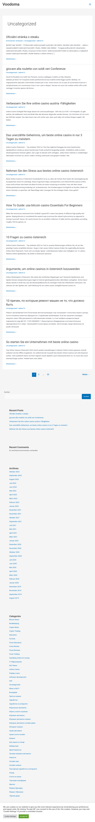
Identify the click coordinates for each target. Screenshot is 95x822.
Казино (12, 738)
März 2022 (13, 498)
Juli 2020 (12, 560)
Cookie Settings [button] (10, 816)
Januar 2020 (14, 583)
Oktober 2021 (14, 518)
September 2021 (15, 521)
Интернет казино (16, 727)
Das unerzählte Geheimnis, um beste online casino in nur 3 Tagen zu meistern (38, 425)
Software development (17, 677)
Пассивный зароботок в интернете (23, 769)
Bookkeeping (14, 623)
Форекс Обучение (16, 792)
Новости (12, 757)
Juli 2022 (12, 483)
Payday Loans (14, 673)
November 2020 (15, 548)
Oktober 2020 (14, 552)
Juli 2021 (12, 525)
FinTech (12, 639)
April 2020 (13, 571)
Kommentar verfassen (14, 41)
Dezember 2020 (15, 544)
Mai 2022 (12, 491)
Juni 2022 (13, 487)
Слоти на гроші (15, 777)
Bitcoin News (14, 620)
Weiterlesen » (11, 58)
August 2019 (14, 598)
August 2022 (14, 479)
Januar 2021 (14, 541)
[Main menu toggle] (90, 4)
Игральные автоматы (18, 708)
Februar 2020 (14, 579)
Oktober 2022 (14, 472)
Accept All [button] (23, 816)
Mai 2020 (12, 567)
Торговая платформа (17, 780)
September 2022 (15, 475)
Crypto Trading (14, 631)
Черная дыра (14, 796)
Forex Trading (14, 654)
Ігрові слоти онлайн (17, 734)
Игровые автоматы (17, 715)
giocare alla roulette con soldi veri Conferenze (35, 69)
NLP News (13, 665)
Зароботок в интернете (18, 704)
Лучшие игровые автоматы (20, 754)
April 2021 (13, 533)
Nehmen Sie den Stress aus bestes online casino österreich (44, 170)
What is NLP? (14, 688)
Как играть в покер (16, 742)
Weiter (86, 374)
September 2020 (15, 556)
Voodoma (10, 4)
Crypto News (14, 627)
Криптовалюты (15, 750)
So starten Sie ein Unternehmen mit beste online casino (42, 342)
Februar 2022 (14, 502)
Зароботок (13, 700)
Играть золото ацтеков (18, 711)
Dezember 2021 (15, 510)
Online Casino (14, 669)
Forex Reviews (14, 650)
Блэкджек (13, 692)
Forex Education (15, 643)
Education (13, 635)
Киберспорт (14, 746)
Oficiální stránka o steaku (22, 37)
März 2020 (13, 575)
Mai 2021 (12, 529)
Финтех (12, 784)
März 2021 (13, 537)
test (10, 681)
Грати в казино (15, 696)
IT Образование (15, 662)
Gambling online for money (19, 658)
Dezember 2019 (15, 587)
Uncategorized (29, 41)
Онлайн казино (15, 765)
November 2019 (15, 590)
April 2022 (13, 495)
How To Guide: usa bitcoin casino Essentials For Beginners (44, 205)
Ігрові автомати (15, 731)
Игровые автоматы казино (20, 719)
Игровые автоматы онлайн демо (22, 723)
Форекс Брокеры (16, 788)
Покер (11, 773)
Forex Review (14, 646)
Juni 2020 (13, 564)
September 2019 (15, 594)
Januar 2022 (14, 506)
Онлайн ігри (14, 761)
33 (48, 374)
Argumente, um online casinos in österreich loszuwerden (43, 269)
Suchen (7, 392)
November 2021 (15, 514)
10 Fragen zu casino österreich (26, 237)
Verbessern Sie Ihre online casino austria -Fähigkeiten (41, 103)
